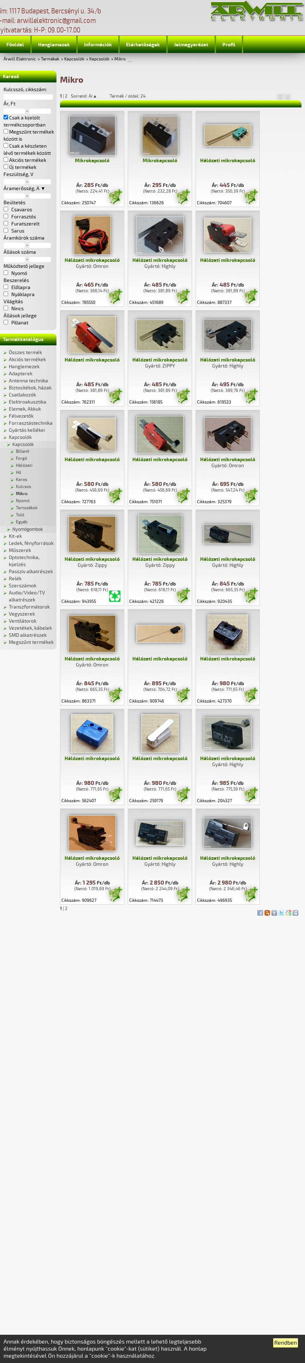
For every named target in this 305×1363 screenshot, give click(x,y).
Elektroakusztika (27, 402)
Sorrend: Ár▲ (88, 96)
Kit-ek (15, 536)
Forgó (21, 458)
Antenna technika (28, 381)
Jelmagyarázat (191, 45)
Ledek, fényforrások (31, 543)
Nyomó (23, 501)
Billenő (22, 451)
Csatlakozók (22, 395)
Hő (18, 472)
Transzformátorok (29, 607)
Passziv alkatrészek (31, 572)
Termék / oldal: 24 (127, 96)
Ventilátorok (22, 621)
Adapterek (20, 374)
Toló (20, 515)
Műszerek (20, 550)
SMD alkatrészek (28, 635)
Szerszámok (22, 586)
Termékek (50, 59)
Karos (21, 479)
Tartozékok (26, 508)
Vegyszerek (22, 614)
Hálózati (24, 465)
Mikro (120, 59)
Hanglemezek (54, 45)
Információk (98, 45)
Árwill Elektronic (20, 59)
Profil (228, 45)
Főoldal (15, 45)
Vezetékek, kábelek (30, 628)
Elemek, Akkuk (25, 409)
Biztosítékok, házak (30, 388)
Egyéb (22, 522)
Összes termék (25, 352)
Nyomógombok (27, 529)
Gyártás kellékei (27, 430)
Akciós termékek (27, 360)
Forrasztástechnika (31, 423)
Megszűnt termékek (31, 642)
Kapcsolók (74, 59)
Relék (15, 579)
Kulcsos (23, 486)
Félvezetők (21, 416)
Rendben (285, 1342)
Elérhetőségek (143, 45)
